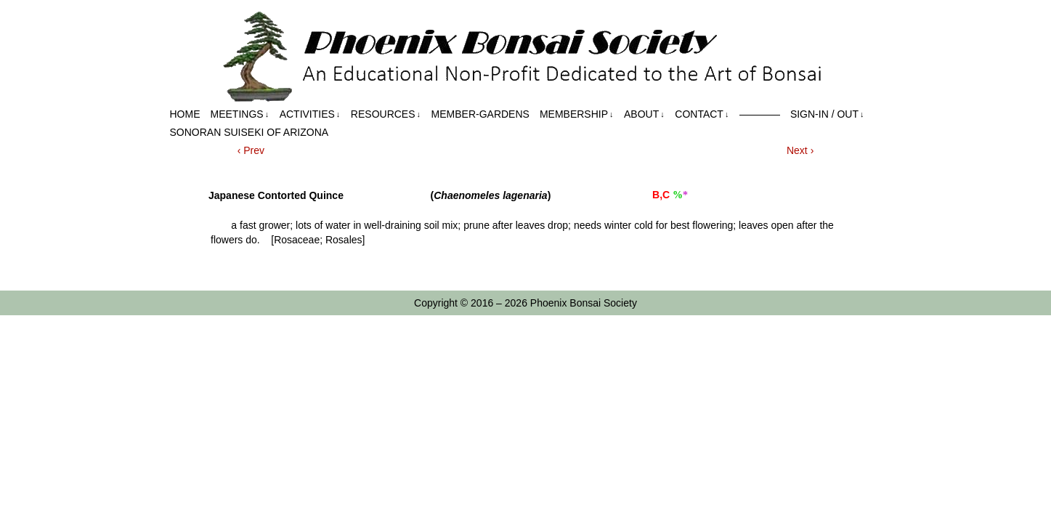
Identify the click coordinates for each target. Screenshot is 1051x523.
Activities (310, 114)
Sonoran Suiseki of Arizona (249, 132)
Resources (386, 114)
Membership (577, 114)
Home (185, 114)
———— (759, 114)
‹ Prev (251, 150)
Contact (702, 114)
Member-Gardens (480, 114)
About (644, 114)
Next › (800, 150)
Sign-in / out (827, 114)
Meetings (240, 114)
